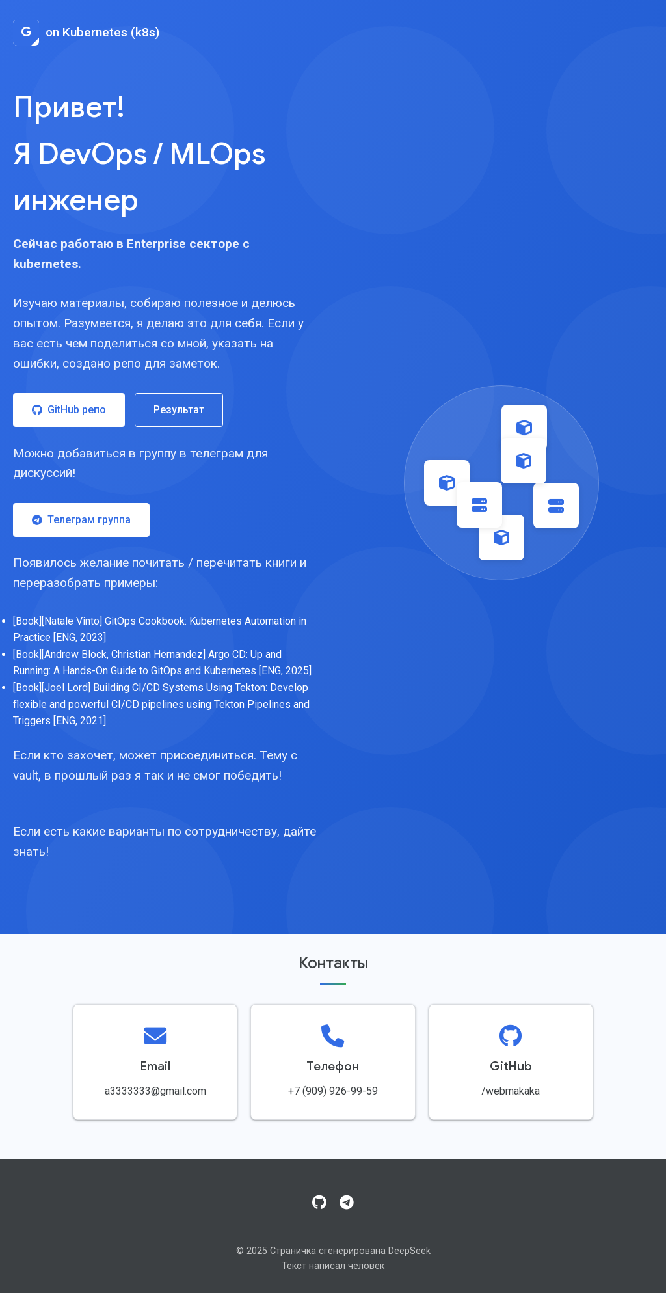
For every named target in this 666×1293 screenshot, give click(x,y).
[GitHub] (319, 1203)
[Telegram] (347, 1203)
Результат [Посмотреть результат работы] (178, 409)
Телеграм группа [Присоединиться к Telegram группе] (81, 519)
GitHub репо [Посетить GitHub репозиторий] (69, 409)
